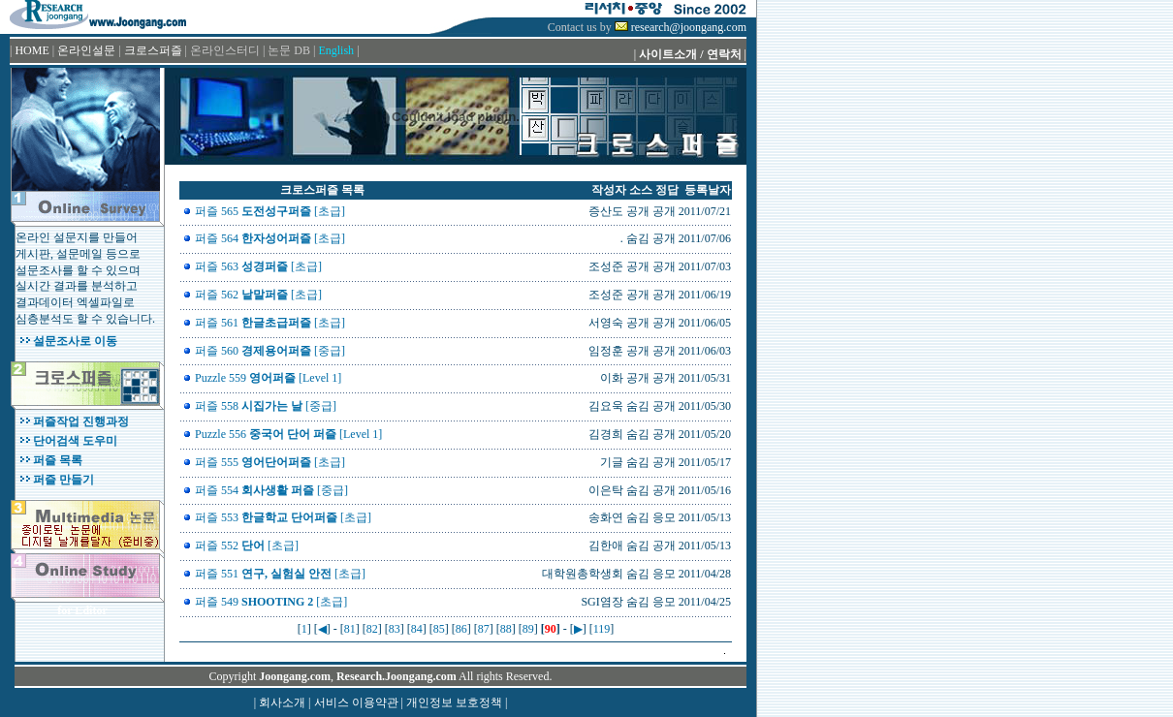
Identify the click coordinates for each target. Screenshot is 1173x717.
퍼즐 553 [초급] (283, 517)
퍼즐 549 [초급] (271, 601)
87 (484, 629)
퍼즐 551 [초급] (280, 573)
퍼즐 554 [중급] (271, 490)
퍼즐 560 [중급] (270, 351)
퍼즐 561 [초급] (270, 322)
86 (461, 629)
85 (439, 629)
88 (506, 629)
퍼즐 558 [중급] (265, 406)
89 (528, 629)
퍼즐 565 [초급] (270, 211)
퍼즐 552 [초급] (247, 545)
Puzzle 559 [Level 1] (268, 378)
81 (350, 629)
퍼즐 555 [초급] (270, 462)
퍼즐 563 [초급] (258, 266)
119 (602, 629)
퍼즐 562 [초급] (258, 294)
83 (394, 629)
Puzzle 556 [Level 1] (288, 434)
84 (417, 629)
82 (372, 629)
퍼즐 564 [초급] (270, 238)
